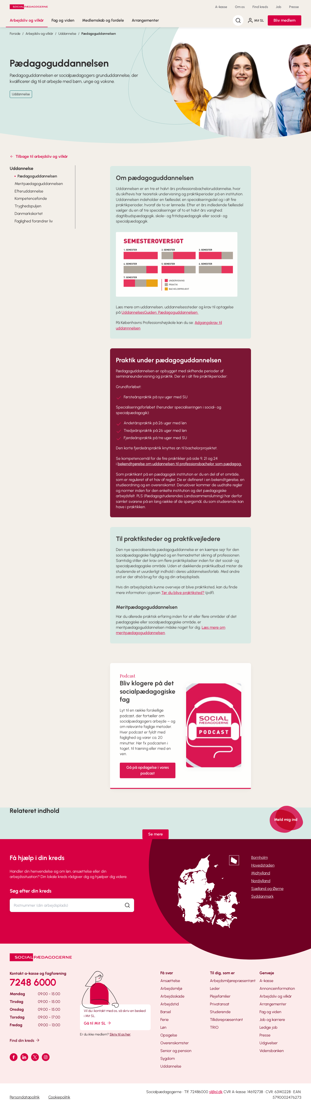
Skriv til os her (120, 1034)
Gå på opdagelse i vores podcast (147, 777)
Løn (163, 1027)
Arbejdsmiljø (171, 988)
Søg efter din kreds (31, 891)
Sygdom (167, 1058)
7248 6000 (33, 982)
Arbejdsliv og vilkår (27, 20)
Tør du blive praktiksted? (182, 599)
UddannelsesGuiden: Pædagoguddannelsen (160, 319)
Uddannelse (67, 34)
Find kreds (260, 7)
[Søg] (238, 20)
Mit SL (255, 20)
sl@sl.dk (216, 1091)
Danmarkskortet (29, 213)
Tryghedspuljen (28, 206)
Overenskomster (174, 1043)
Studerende (220, 1011)
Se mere (155, 834)
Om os (240, 7)
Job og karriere (272, 1019)
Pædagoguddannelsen (98, 34)
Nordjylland (260, 880)
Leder (215, 988)
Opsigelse (168, 1035)
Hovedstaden (263, 865)
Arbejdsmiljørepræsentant (233, 980)
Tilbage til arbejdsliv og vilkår (39, 156)
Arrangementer (145, 20)
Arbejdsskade (172, 996)
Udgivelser (268, 1043)
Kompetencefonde (31, 198)
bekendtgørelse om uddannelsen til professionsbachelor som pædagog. (180, 470)
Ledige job (268, 1027)
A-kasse (221, 7)
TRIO (214, 1027)
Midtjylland (260, 873)
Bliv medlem (284, 20)
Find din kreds (25, 1040)
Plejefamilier (220, 996)
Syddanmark (262, 896)
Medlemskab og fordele (103, 20)
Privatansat (219, 1004)
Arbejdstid (169, 1004)
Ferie (164, 1019)
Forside (15, 34)
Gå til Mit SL (98, 1023)
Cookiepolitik (59, 1097)
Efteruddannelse (29, 191)
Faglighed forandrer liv (34, 221)
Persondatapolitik (25, 1097)
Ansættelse (170, 980)
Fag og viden (63, 20)
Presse (294, 7)
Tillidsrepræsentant (226, 1019)
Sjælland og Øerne (267, 888)
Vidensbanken (271, 1050)
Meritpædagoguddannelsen (39, 183)
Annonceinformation (277, 988)
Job (278, 7)
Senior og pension (175, 1050)
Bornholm (259, 857)
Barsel (165, 1011)
